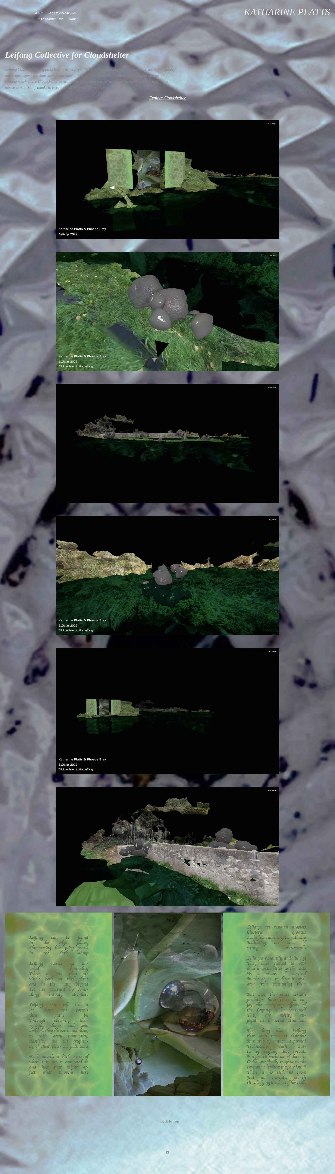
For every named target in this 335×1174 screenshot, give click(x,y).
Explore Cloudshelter (167, 97)
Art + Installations (62, 13)
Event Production (51, 19)
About (38, 13)
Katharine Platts (287, 12)
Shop (72, 19)
